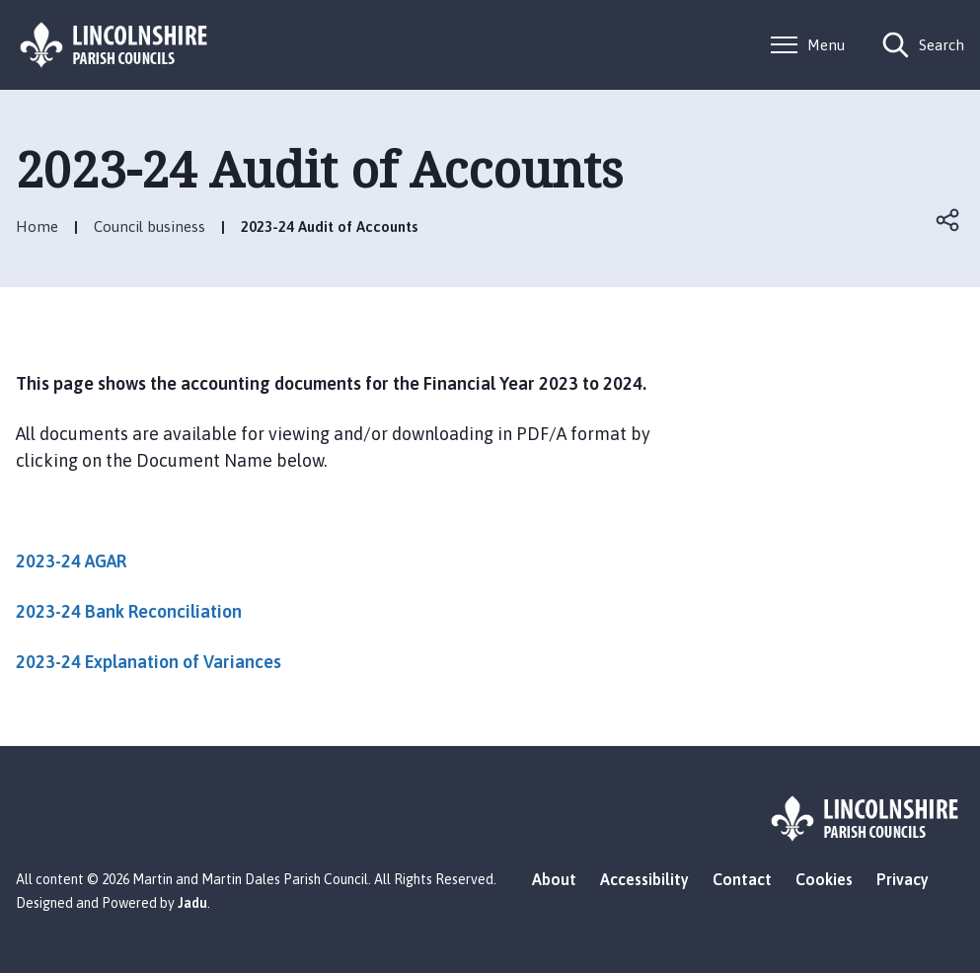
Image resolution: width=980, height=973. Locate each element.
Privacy (902, 879)
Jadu (192, 903)
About (554, 879)
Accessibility (644, 879)
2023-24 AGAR (71, 561)
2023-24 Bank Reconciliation (129, 611)
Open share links (948, 220)
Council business (149, 226)
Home (37, 226)
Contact (742, 879)
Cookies (824, 879)
